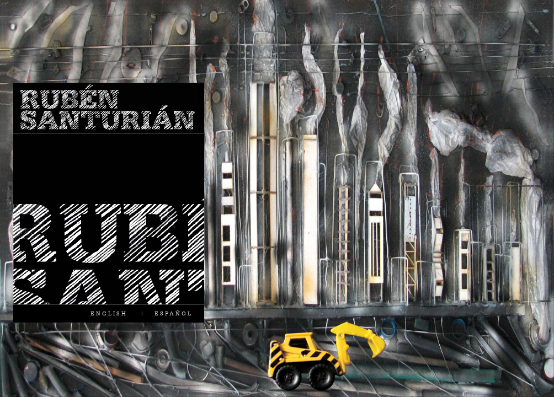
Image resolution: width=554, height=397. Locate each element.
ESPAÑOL (174, 313)
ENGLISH (108, 313)
